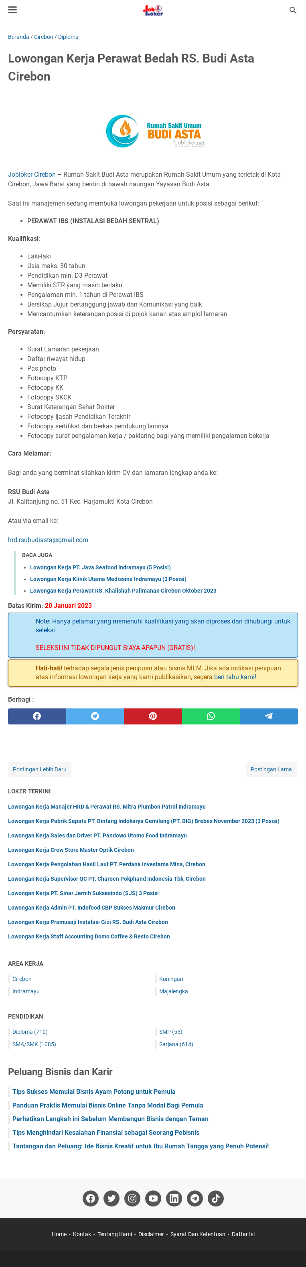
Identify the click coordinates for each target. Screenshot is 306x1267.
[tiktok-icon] (216, 1198)
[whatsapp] (211, 716)
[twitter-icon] (111, 1198)
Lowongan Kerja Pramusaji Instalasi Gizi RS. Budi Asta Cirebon (88, 922)
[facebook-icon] (91, 1198)
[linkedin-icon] (174, 1198)
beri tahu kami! (235, 677)
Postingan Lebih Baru (40, 769)
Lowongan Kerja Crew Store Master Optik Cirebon (71, 850)
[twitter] (95, 716)
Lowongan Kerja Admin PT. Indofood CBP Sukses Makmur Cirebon (91, 907)
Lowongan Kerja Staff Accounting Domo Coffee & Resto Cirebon (89, 936)
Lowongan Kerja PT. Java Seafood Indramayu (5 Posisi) (100, 567)
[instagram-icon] (132, 1198)
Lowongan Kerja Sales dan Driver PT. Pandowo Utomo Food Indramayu (97, 835)
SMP (170, 1032)
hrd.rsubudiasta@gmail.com (48, 540)
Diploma (30, 1032)
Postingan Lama (271, 769)
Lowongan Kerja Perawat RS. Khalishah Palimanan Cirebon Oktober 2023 (123, 590)
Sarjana (176, 1044)
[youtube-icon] (153, 1198)
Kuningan (171, 979)
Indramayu (26, 991)
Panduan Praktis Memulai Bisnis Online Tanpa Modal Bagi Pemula (107, 1105)
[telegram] (269, 716)
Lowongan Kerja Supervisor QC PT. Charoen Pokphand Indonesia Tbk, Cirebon (107, 879)
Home (59, 1234)
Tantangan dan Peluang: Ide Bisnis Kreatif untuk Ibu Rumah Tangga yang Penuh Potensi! (140, 1146)
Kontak (82, 1234)
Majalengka (173, 991)
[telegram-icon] (195, 1198)
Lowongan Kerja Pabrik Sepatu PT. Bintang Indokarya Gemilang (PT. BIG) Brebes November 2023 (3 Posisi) (144, 821)
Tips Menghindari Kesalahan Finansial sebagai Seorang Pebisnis (105, 1132)
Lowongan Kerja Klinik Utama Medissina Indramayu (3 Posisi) (108, 579)
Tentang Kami (114, 1234)
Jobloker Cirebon (32, 174)
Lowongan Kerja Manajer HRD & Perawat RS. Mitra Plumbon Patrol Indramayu (107, 806)
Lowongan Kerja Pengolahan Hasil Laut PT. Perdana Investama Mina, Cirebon (106, 864)
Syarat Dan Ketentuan (197, 1234)
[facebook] (37, 716)
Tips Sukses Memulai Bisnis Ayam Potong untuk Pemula (94, 1092)
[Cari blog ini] (293, 10)
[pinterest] (153, 716)
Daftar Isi (243, 1234)
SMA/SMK (34, 1044)
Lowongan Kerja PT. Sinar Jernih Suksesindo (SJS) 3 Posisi (83, 893)
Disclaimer (151, 1234)
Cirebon (22, 979)
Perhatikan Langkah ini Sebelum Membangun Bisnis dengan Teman (110, 1119)
